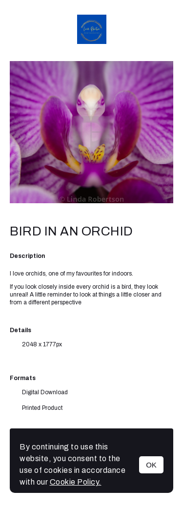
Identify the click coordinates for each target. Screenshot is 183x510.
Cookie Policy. (76, 482)
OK (151, 465)
